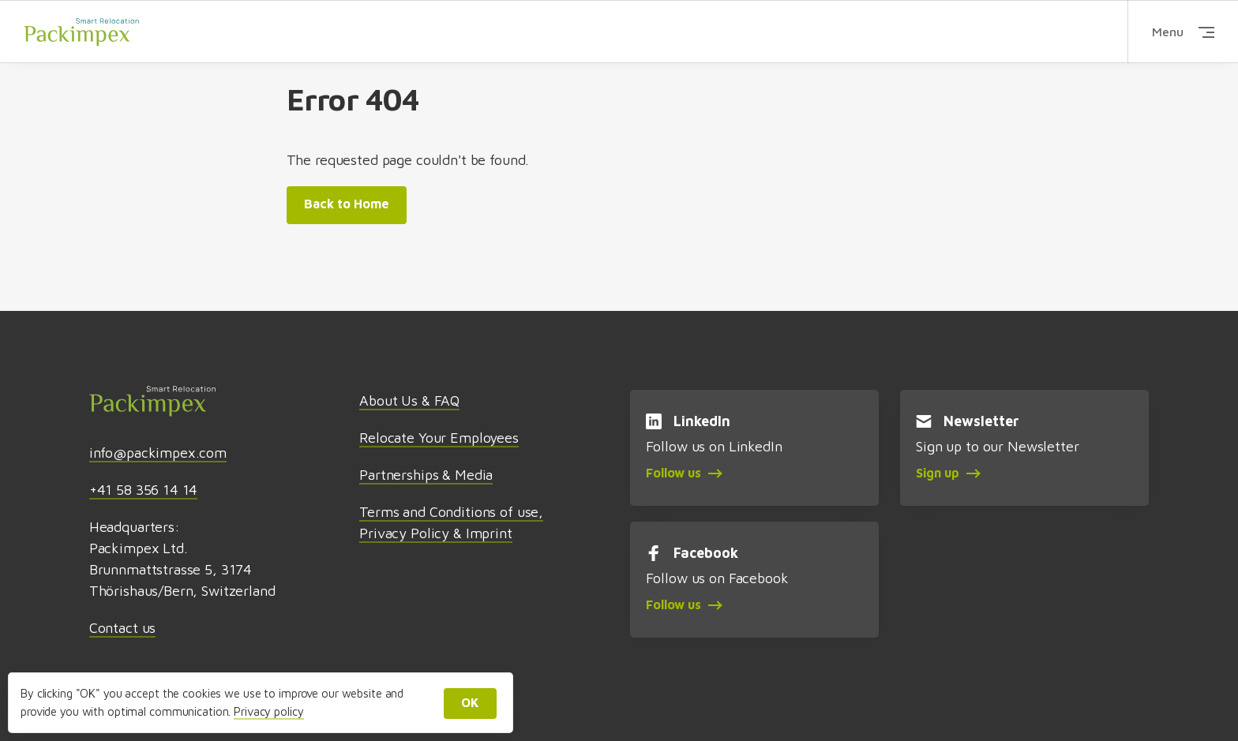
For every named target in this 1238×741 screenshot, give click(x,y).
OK (470, 702)
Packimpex (81, 31)
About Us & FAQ (409, 400)
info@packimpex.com (158, 452)
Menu (1183, 31)
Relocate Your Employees (439, 437)
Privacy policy (268, 711)
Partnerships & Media (426, 474)
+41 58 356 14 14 (143, 489)
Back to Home (346, 203)
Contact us (122, 627)
